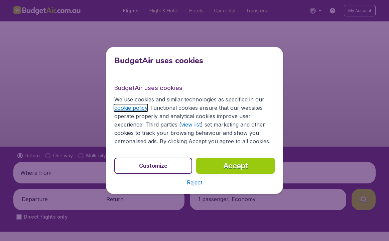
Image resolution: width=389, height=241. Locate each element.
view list (191, 124)
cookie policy (130, 107)
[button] (194, 182)
